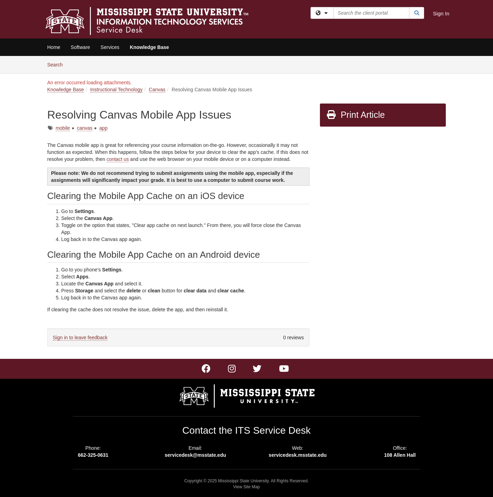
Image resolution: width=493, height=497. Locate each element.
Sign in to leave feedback (80, 337)
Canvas (157, 89)
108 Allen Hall (400, 455)
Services (110, 47)
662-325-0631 (93, 455)
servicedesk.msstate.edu (298, 455)
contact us (118, 159)
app (103, 128)
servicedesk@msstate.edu (195, 455)
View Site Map (246, 486)
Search (57, 64)
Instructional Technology (116, 89)
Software (80, 47)
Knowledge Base (149, 47)
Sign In (441, 13)
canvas (84, 128)
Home (53, 47)
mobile (63, 128)
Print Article (355, 115)
